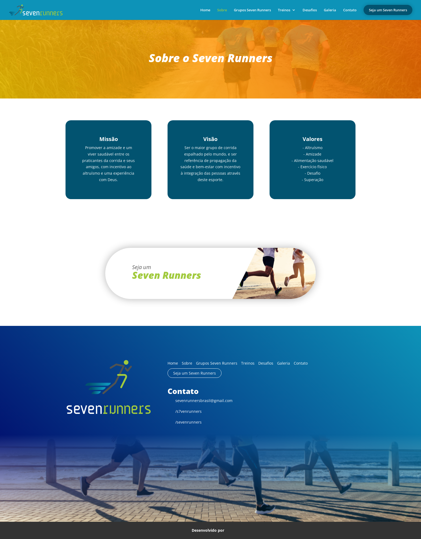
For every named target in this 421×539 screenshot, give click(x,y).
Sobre (222, 10)
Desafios (310, 10)
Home (205, 10)
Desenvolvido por (211, 530)
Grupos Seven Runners (252, 10)
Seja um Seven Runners (194, 373)
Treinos (284, 10)
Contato (350, 10)
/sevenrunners (185, 422)
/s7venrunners (185, 411)
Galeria (330, 10)
